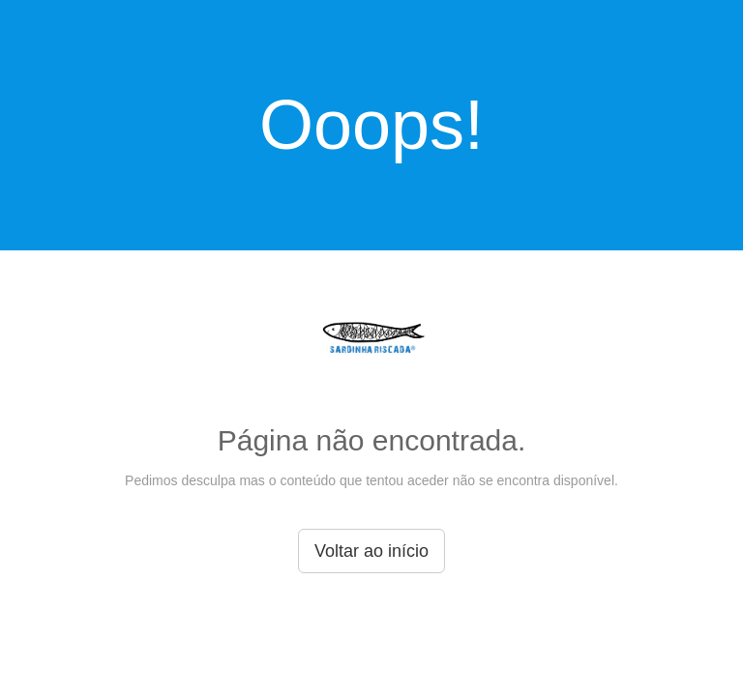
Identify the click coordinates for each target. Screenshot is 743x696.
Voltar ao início (371, 551)
